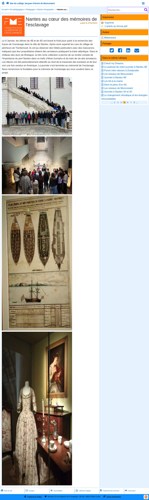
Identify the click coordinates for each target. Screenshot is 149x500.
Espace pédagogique (113, 496)
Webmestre (110, 37)
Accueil (5, 9)
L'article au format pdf (116, 26)
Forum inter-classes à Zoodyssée (121, 70)
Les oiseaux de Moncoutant (118, 74)
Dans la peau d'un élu (115, 84)
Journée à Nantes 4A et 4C (118, 91)
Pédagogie (30, 9)
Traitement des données (109, 491)
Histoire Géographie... (46, 9)
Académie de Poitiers (34, 496)
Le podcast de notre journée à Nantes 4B (125, 67)
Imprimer (109, 22)
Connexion (130, 491)
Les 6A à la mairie (113, 81)
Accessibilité (56, 491)
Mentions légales (83, 491)
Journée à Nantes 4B (115, 77)
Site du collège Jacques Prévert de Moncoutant (30, 3)
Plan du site (6, 491)
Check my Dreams (113, 63)
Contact (29, 491)
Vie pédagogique (17, 9)
